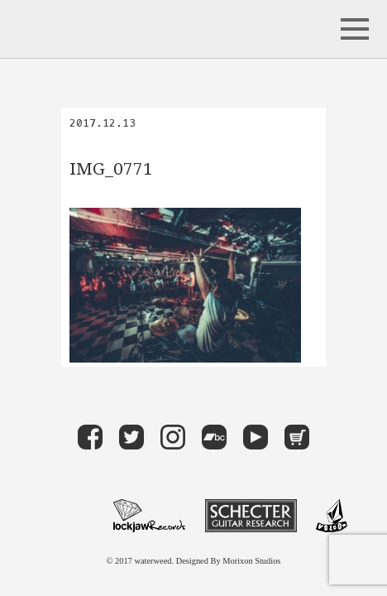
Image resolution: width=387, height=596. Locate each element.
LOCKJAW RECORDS (149, 515)
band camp (214, 437)
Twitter (131, 437)
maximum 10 (67, 515)
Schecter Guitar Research (251, 515)
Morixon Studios (251, 560)
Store (296, 437)
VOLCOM (331, 515)
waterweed (79, 29)
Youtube (255, 437)
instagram (172, 437)
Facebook (90, 437)
